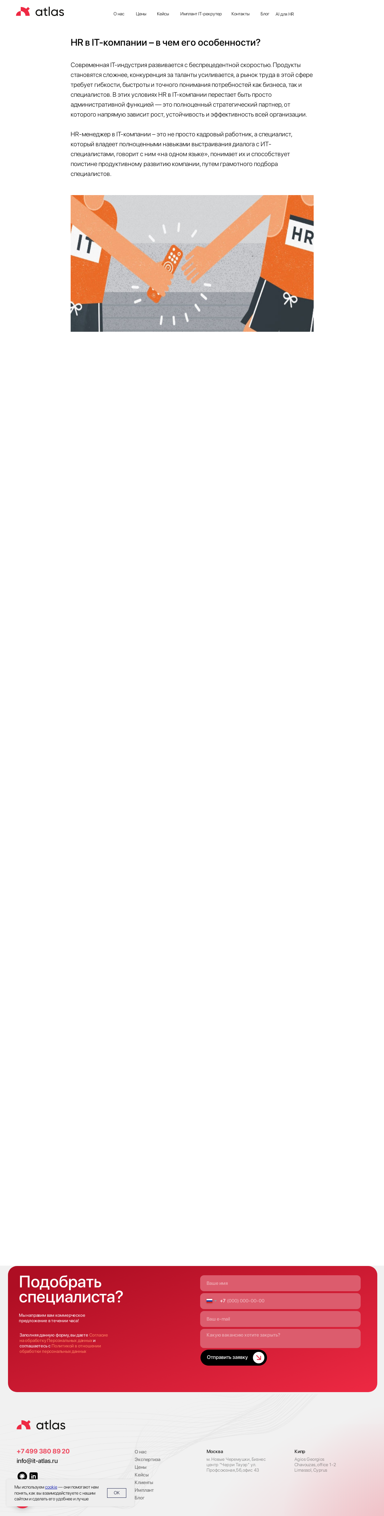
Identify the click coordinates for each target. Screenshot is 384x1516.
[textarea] (280, 1338)
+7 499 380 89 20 (43, 1451)
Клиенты (144, 1482)
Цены (141, 13)
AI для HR (285, 14)
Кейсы (163, 13)
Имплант (144, 1490)
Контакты (240, 13)
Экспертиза (147, 1459)
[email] (280, 1319)
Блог (265, 13)
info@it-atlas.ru (37, 1461)
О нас (119, 13)
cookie (51, 1486)
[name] (280, 1283)
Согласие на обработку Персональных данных (64, 1337)
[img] (41, 1424)
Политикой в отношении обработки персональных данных (60, 1348)
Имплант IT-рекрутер (201, 13)
